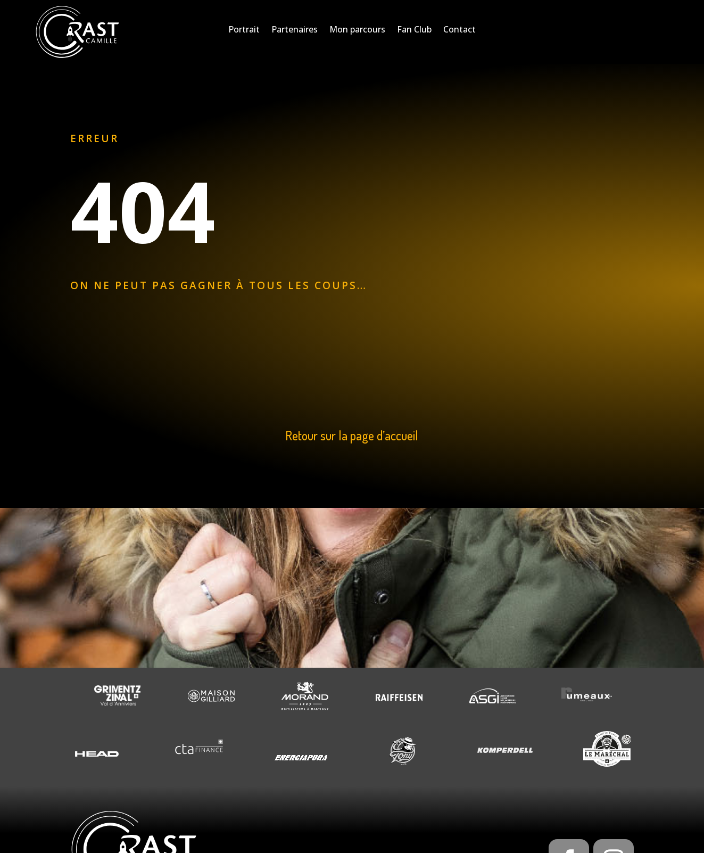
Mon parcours (357, 30)
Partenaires (294, 30)
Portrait (244, 30)
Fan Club (414, 30)
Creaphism (316, 836)
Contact (459, 30)
